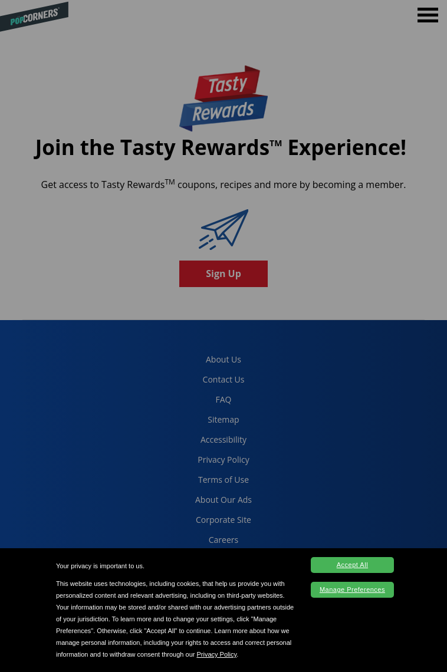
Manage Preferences (352, 589)
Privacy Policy (216, 654)
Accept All (352, 564)
